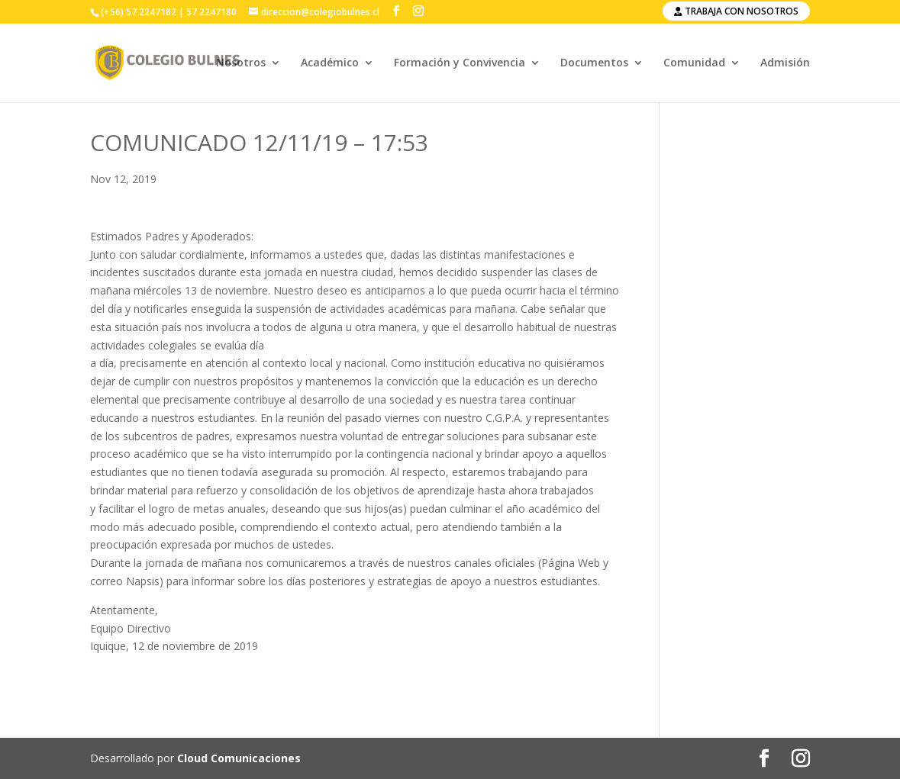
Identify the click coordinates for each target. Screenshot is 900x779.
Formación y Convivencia (459, 63)
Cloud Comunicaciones (239, 758)
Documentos (594, 63)
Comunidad (694, 63)
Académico (330, 63)
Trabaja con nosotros (736, 11)
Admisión (785, 63)
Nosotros (241, 63)
